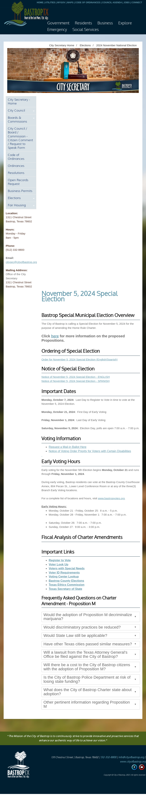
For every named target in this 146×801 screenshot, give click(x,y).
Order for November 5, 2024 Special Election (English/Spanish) (79, 359)
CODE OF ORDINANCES (87, 2)
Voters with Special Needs (67, 568)
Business (105, 23)
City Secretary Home (61, 45)
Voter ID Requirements (64, 572)
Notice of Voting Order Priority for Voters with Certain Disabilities (90, 451)
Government (58, 23)
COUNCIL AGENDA (112, 2)
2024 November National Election (116, 45)
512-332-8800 (108, 757)
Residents (83, 23)
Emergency (57, 29)
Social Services (85, 29)
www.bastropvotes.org (111, 498)
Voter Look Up (58, 564)
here (55, 336)
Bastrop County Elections (66, 580)
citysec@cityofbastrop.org (21, 262)
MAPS (70, 2)
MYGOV (61, 2)
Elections (85, 45)
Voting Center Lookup (64, 576)
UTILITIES (50, 2)
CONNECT (136, 2)
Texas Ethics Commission (66, 584)
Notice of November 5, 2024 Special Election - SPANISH (75, 381)
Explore (125, 23)
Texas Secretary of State (65, 588)
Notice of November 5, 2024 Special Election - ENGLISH (75, 376)
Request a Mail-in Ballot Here (67, 446)
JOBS (127, 2)
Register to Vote (60, 560)
